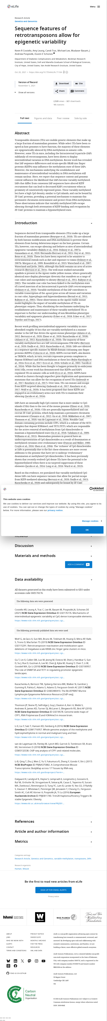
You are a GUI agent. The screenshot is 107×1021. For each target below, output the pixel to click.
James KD (32, 708)
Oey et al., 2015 (82, 253)
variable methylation (63, 858)
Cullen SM (32, 660)
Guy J (52, 705)
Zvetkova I (24, 786)
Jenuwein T (61, 789)
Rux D (25, 663)
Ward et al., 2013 (73, 466)
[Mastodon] (29, 962)
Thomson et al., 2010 (25, 419)
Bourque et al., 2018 (61, 236)
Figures (43, 118)
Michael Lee (64, 50)
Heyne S (44, 779)
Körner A (38, 792)
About (9, 934)
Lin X (23, 660)
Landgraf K (33, 779)
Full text (24, 118)
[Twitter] (22, 962)
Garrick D (65, 744)
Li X (16, 726)
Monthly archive (38, 940)
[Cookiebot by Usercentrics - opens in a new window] (91, 489)
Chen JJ (52, 663)
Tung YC (52, 786)
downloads (73, 101)
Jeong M (50, 660)
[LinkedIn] (15, 962)
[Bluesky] (8, 962)
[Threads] (8, 967)
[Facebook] (15, 967)
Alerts (9, 944)
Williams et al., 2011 (25, 436)
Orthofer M (28, 782)
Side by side (80, 118)
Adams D (51, 687)
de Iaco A (28, 639)
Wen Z (37, 761)
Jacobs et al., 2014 (35, 396)
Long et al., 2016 (54, 466)
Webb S (79, 705)
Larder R (69, 786)
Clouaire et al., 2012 (40, 416)
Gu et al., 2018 (59, 416)
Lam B (60, 786)
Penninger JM (48, 789)
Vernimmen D (26, 747)
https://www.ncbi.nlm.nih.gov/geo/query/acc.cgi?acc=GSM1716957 (40, 737)
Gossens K (82, 779)
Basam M (57, 609)
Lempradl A (56, 779)
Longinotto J (69, 779)
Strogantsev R (42, 782)
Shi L (82, 761)
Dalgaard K (20, 779)
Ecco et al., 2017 (33, 363)
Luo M (41, 660)
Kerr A (70, 705)
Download (64, 83)
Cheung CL (74, 789)
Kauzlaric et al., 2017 (36, 383)
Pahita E (31, 687)
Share (62, 91)
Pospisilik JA (69, 609)
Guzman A (34, 663)
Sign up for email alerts (53, 890)
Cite (81, 83)
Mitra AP (80, 639)
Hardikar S (80, 660)
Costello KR (21, 609)
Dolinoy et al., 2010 (26, 290)
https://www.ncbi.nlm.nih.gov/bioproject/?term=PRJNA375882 (40, 772)
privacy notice (55, 510)
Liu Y (21, 726)
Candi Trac (50, 50)
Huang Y (70, 663)
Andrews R (20, 708)
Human (18, 868)
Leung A (32, 609)
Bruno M (47, 639)
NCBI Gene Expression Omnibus (39, 613)
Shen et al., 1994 (43, 446)
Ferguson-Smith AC (67, 687)
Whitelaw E (34, 789)
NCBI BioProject (23, 765)
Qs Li (30, 666)
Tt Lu (60, 792)
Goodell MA (21, 666)
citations (59, 104)
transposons (80, 858)
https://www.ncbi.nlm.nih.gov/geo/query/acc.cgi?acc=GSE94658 (40, 698)
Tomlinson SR (78, 744)
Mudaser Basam (79, 50)
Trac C (40, 609)
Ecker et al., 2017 (82, 316)
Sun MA (38, 639)
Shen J (70, 660)
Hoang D (70, 639)
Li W (86, 663)
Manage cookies (90, 521)
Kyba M (61, 663)
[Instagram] (36, 962)
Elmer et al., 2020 (52, 336)
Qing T (23, 761)
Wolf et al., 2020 (29, 389)
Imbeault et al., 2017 (58, 386)
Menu (92, 6)
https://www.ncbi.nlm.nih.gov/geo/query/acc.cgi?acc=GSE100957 (40, 677)
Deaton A (61, 705)
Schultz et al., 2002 (70, 363)
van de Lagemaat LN (25, 744)
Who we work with (14, 940)
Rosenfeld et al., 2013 (55, 263)
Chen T (79, 663)
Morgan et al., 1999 (32, 263)
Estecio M (61, 660)
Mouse (26, 868)
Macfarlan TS (33, 642)
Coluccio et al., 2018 (44, 353)
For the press (37, 944)
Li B (16, 761)
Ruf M (18, 782)
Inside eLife (36, 937)
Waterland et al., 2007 (79, 263)
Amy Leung (38, 50)
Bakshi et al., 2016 (48, 250)
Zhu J (30, 761)
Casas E (67, 782)
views (59, 101)
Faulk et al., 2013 (36, 346)
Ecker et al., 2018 (63, 316)
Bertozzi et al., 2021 (36, 270)
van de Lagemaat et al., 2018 (53, 419)
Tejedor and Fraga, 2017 (27, 320)
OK (87, 530)
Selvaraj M (56, 782)
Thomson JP (21, 705)
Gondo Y (74, 761)
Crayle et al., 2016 (24, 446)
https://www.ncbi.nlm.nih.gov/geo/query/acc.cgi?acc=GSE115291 (40, 653)
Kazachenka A (22, 684)
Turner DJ (43, 708)
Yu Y (43, 761)
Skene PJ (32, 705)
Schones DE (83, 609)
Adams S (41, 687)
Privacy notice (53, 896)
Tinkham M (59, 639)
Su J (19, 663)
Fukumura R (53, 761)
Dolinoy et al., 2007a (69, 250)
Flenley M (42, 744)
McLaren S (54, 708)
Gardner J (82, 684)
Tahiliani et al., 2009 (78, 433)
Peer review (63, 118)
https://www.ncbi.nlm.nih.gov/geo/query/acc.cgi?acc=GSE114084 (40, 754)
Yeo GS (78, 786)
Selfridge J (43, 705)
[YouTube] (43, 962)
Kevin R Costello (23, 50)
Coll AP (28, 792)
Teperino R (78, 782)
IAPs (89, 858)
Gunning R (20, 687)
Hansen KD (38, 726)
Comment (80, 91)
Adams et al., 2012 (25, 339)
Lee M (48, 609)
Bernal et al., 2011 (67, 280)
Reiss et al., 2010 (23, 256)
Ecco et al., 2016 (51, 363)
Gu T (17, 660)
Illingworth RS (68, 708)
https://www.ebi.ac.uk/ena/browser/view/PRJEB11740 (40, 803)
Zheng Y (65, 761)
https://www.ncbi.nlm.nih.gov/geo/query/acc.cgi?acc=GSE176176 (40, 620)
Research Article (22, 18)
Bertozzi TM (37, 684)
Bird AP (81, 708)
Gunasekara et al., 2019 (27, 253)
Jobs (8, 937)
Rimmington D (38, 786)
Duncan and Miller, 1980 (77, 443)
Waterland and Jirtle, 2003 (29, 266)
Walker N (71, 684)
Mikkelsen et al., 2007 (79, 416)
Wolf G (18, 639)
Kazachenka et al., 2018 (75, 336)
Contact (10, 947)
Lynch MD (53, 744)
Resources (35, 947)
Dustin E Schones (44, 54)
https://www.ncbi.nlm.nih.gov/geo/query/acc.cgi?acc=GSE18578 (40, 719)
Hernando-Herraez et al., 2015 (57, 253)
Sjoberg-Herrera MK (54, 684)
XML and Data (36, 950)
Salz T (28, 726)
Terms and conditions (16, 950)
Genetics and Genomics (26, 21)
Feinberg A (50, 726)
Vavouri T (22, 789)
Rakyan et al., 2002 (25, 300)
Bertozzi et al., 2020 (31, 336)
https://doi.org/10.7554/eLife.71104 (45, 72)
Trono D (21, 642)
